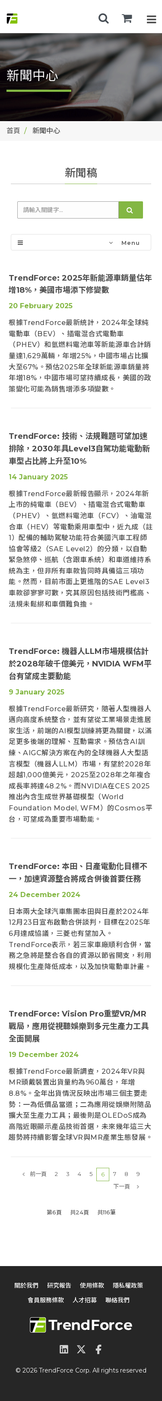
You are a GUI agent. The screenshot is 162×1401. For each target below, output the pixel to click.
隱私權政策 (128, 1285)
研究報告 (59, 1285)
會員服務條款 (46, 1300)
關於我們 (26, 1285)
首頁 (13, 131)
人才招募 (85, 1300)
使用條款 (92, 1285)
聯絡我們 (117, 1300)
